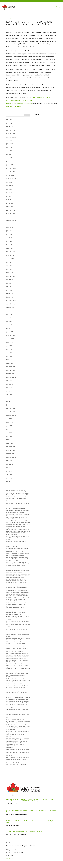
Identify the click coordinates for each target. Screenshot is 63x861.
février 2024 (9, 203)
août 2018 (9, 380)
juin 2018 (9, 387)
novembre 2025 (10, 133)
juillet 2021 (9, 280)
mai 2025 (9, 151)
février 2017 (9, 440)
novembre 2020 (10, 304)
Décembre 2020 (10, 300)
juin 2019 (9, 346)
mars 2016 (9, 478)
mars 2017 (9, 436)
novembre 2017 (10, 412)
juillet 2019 (9, 342)
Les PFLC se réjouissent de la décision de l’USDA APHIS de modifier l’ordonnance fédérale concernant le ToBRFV (17, 687)
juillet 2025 (9, 144)
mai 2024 (9, 192)
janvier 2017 (9, 443)
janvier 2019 (9, 363)
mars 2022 (9, 269)
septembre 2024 (11, 179)
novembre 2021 (10, 276)
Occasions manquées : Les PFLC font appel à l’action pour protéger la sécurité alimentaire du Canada (17, 634)
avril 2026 (9, 119)
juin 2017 (9, 426)
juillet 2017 (9, 422)
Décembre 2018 (10, 366)
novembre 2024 (10, 172)
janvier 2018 (9, 405)
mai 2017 (9, 429)
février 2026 (9, 126)
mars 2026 (9, 123)
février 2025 (9, 161)
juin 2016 (9, 467)
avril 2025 (9, 154)
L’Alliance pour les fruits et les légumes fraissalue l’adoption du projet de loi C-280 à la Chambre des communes (16, 764)
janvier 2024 (9, 206)
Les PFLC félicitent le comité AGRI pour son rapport (18, 683)
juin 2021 (9, 283)
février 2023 (9, 245)
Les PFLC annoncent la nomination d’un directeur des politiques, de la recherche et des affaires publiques (17, 538)
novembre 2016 (10, 450)
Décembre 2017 (10, 408)
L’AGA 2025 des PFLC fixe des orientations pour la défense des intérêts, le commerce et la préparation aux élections (17, 599)
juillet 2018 (9, 384)
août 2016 (9, 460)
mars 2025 (9, 158)
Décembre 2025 (10, 130)
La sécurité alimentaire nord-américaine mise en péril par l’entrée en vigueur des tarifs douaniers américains (17, 618)
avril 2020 (9, 321)
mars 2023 (9, 241)
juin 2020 (9, 314)
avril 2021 (9, 286)
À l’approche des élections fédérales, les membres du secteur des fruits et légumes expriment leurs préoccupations (18, 643)
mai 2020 (9, 318)
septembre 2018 (11, 377)
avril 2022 (9, 266)
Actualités (9, 19)
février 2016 (9, 481)
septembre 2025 (11, 137)
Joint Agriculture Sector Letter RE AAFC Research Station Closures (24, 831)
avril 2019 (9, 353)
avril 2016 (9, 474)
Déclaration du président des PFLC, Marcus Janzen (18, 524)
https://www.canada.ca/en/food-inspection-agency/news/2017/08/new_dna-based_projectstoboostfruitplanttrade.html (29, 100)
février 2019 (9, 360)
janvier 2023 (9, 248)
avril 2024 (9, 196)
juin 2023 (9, 231)
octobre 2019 (10, 339)
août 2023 (9, 224)
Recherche (26, 115)
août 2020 (9, 311)
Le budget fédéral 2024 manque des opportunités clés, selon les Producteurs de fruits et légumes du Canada (18, 709)
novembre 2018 (10, 370)
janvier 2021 (9, 297)
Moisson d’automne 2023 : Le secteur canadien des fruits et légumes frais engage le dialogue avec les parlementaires (18, 759)
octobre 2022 (10, 259)
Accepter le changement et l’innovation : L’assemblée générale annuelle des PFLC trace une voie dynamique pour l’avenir (18, 721)
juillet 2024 (9, 186)
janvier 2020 (9, 332)
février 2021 (9, 293)
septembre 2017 (11, 415)
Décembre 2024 (10, 168)
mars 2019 (9, 356)
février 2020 (9, 328)
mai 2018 (9, 391)
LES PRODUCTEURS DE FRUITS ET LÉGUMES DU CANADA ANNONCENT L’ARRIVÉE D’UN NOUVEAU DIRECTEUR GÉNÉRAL (17, 660)
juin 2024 (9, 189)
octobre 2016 (10, 453)
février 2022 (9, 273)
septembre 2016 (11, 457)
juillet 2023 (9, 227)
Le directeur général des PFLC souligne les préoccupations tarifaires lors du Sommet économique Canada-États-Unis (16, 612)
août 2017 (9, 419)
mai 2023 (9, 234)
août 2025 (9, 140)
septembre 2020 (11, 307)
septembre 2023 (11, 220)
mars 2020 (9, 325)
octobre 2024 (10, 175)
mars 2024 (9, 199)
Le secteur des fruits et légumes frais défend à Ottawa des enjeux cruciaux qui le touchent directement (17, 692)
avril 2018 (9, 394)
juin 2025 (9, 147)
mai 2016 (9, 471)
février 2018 (9, 401)
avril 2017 (9, 433)
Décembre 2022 (10, 252)
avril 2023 (9, 238)
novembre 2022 (10, 255)
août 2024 (9, 182)
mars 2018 (9, 398)
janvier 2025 (9, 165)
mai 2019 (9, 349)
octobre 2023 (10, 217)
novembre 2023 (10, 213)
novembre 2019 (10, 335)
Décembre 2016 (10, 446)
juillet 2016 (9, 464)
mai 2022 (9, 262)
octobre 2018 (10, 373)
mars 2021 (9, 290)
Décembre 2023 (10, 210)
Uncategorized (23, 814)
